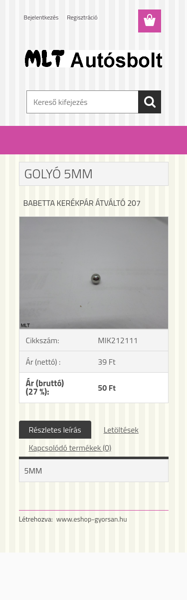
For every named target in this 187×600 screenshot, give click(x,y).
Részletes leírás (55, 430)
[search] (149, 101)
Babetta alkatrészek (83, 149)
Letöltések (121, 430)
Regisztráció (82, 17)
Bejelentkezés (41, 17)
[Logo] (93, 58)
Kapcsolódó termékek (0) (70, 448)
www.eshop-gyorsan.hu (91, 519)
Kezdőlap (37, 149)
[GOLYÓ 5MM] (93, 221)
